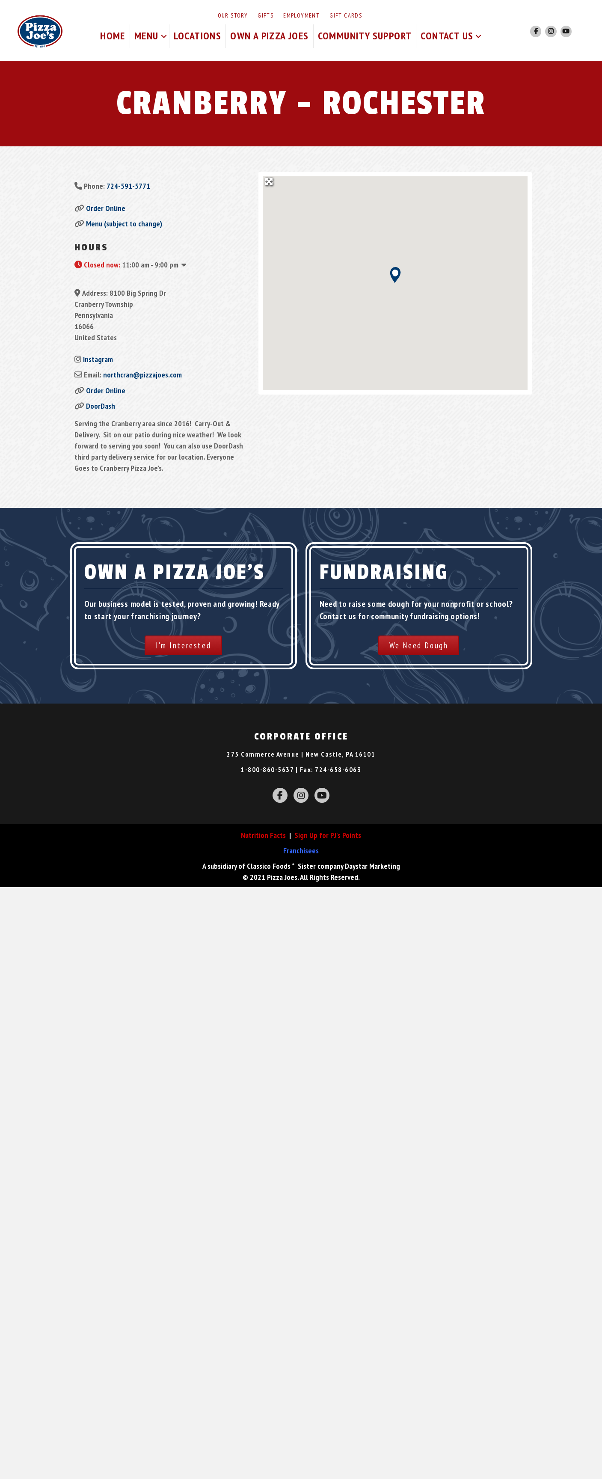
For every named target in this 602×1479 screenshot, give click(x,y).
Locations (198, 35)
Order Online (105, 208)
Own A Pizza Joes (269, 35)
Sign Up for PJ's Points (327, 835)
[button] (164, 36)
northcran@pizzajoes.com (142, 375)
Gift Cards (345, 15)
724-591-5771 (128, 186)
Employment (301, 15)
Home (112, 35)
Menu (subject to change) (124, 224)
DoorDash (100, 406)
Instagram (98, 359)
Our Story (233, 15)
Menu (146, 35)
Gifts (265, 15)
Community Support (365, 35)
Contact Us (447, 35)
